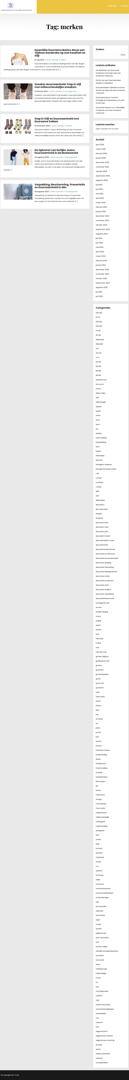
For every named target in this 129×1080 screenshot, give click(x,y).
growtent (100, 687)
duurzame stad (102, 585)
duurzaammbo (102, 545)
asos (98, 424)
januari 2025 (101, 211)
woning (99, 1045)
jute (97, 737)
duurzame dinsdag (103, 563)
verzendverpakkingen (105, 1009)
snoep (98, 924)
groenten (100, 670)
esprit (98, 625)
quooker (99, 853)
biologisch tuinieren (104, 464)
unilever (99, 995)
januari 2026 (101, 158)
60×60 (98, 366)
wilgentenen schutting (105, 1040)
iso (97, 723)
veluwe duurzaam (103, 1004)
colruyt (99, 478)
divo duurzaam (102, 509)
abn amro (100, 384)
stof (97, 942)
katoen (99, 746)
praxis (98, 839)
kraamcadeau (102, 768)
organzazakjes (102, 826)
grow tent (100, 683)
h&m (98, 692)
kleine (98, 759)
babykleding (101, 442)
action (98, 388)
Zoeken (100, 49)
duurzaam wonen (103, 536)
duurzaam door (102, 522)
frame (98, 643)
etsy (97, 634)
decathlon (100, 504)
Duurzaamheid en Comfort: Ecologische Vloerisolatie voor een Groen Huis (110, 100)
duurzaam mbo (102, 527)
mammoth (100, 795)
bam (98, 446)
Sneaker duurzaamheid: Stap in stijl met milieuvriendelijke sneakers (58, 85)
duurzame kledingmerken (106, 571)
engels (98, 621)
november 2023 (102, 274)
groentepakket (102, 674)
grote (98, 679)
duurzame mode (102, 576)
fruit (97, 647)
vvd (97, 1018)
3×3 (97, 348)
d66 (97, 491)
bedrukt (99, 460)
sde (97, 902)
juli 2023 (99, 292)
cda (97, 473)
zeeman (99, 1058)
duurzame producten (105, 580)
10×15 (98, 317)
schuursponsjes (102, 897)
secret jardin (101, 906)
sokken (69, 126)
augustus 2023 (102, 287)
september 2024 (103, 229)
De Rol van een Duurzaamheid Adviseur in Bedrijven (108, 81)
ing (97, 714)
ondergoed (100, 821)
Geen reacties (52, 60)
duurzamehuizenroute (105, 598)
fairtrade (99, 638)
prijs (97, 844)
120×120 (99, 322)
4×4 (97, 357)
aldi (97, 397)
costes (98, 487)
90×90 (98, 375)
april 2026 (100, 144)
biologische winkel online (106, 469)
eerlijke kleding (102, 612)
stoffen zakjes (101, 946)
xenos (98, 1049)
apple (98, 411)
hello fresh (100, 696)
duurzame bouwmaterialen (107, 558)
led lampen (100, 781)
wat (97, 1027)
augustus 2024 (102, 234)
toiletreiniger (101, 973)
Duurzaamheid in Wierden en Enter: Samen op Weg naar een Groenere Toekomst (110, 90)
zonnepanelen (102, 1062)
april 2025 (100, 198)
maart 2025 (101, 202)
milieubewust (101, 812)
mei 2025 (99, 193)
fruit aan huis (101, 652)
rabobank (100, 857)
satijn (98, 879)
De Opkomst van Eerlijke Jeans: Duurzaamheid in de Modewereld (56, 151)
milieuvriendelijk (102, 817)
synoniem (100, 955)
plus (97, 835)
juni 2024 (99, 243)
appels (99, 406)
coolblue (99, 482)
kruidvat (99, 772)
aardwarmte (101, 380)
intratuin (99, 719)
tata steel (100, 960)
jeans (98, 728)
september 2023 (103, 283)
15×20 (98, 330)
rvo (97, 866)
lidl (97, 786)
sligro (98, 920)
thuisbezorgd (101, 969)
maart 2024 (101, 256)
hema (98, 701)
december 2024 (102, 216)
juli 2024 (99, 238)
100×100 (99, 313)
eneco (98, 616)
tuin (97, 987)
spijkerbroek (101, 933)
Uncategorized (70, 91)
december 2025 (102, 162)
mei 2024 (99, 247)
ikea (97, 710)
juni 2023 (99, 296)
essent (98, 629)
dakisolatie (100, 500)
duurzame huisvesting (105, 567)
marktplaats (101, 804)
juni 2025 (99, 189)
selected (99, 911)
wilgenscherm (102, 1031)
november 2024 (102, 220)
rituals (98, 862)
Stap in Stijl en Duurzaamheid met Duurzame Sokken (57, 120)
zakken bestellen (103, 1053)
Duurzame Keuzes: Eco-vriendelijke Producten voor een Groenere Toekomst (110, 110)
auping (98, 433)
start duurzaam (102, 937)
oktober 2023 (101, 278)
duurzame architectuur (105, 554)
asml (98, 420)
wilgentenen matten (104, 1036)
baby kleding (101, 438)
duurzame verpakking (105, 594)
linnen (98, 790)
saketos (99, 870)
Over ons (112, 6)
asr (97, 429)
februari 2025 (101, 207)
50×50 (98, 362)
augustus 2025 (102, 180)
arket (98, 415)
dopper (99, 513)
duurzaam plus (102, 531)
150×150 (99, 326)
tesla (98, 964)
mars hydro (100, 808)
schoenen (100, 884)
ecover (99, 607)
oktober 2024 (101, 225)
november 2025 (102, 167)
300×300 (99, 344)
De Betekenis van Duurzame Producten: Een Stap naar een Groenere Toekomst (108, 73)
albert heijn (100, 393)
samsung (99, 875)
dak (97, 496)
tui (97, 982)
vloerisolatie (101, 1013)
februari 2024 (101, 260)
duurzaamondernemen (105, 549)
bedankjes (100, 455)
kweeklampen (102, 777)
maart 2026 (101, 149)
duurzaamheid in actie (105, 540)
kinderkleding (101, 754)
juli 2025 (99, 185)
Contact (124, 6)
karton (98, 741)
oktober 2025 (101, 171)
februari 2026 (101, 153)
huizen (98, 705)
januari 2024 (101, 265)
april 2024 (100, 251)
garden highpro (102, 656)
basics (63, 60)
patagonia (100, 830)
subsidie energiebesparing (107, 951)
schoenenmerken (103, 888)
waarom (99, 1022)
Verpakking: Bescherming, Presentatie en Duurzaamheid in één (60, 186)
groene (99, 665)
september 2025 (103, 176)
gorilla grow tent (103, 661)
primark (99, 848)
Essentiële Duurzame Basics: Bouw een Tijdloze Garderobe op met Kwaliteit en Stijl (60, 52)
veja (97, 1000)
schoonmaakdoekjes (104, 893)
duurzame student (103, 589)
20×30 (98, 335)
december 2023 (102, 269)
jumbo (98, 732)
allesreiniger (101, 402)
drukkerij (99, 518)
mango (99, 799)
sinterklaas (100, 915)
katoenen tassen (103, 750)
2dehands (100, 339)
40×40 (98, 353)
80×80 (98, 371)
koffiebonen (101, 763)
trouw (98, 978)
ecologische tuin (102, 603)
